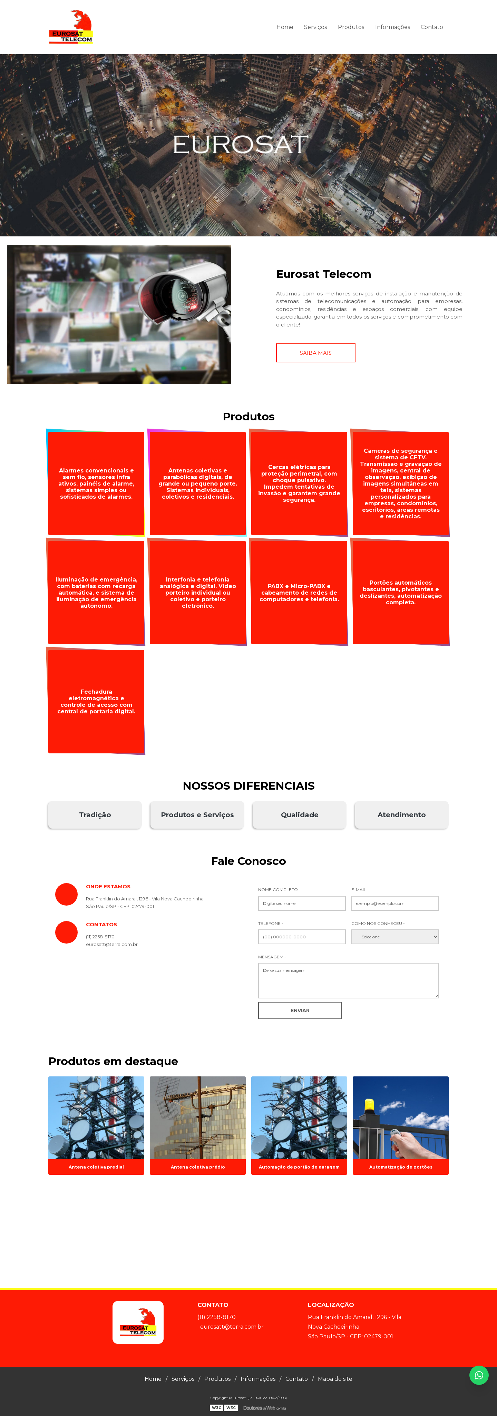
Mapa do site (335, 1379)
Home (284, 27)
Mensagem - (272, 956)
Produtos (351, 27)
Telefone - (270, 923)
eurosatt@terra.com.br (232, 1327)
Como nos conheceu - (378, 923)
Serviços (315, 27)
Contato (432, 27)
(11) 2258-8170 (100, 936)
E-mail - (360, 889)
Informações (392, 27)
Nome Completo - (279, 889)
